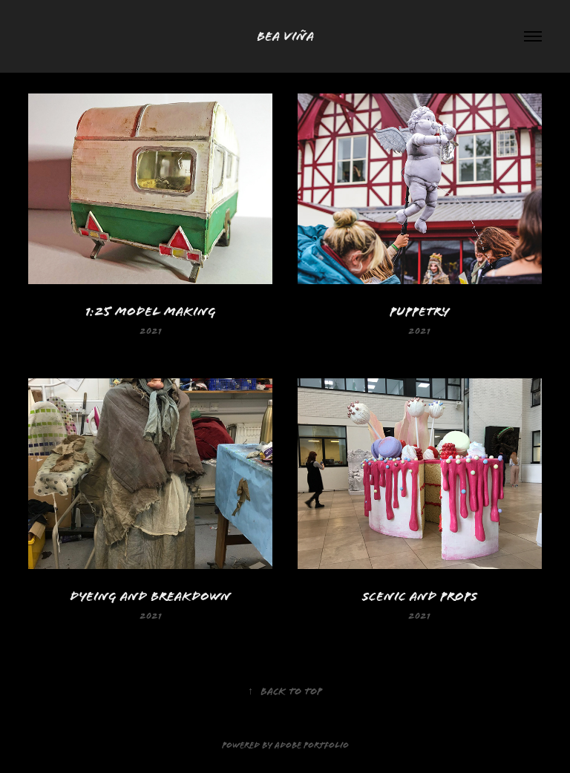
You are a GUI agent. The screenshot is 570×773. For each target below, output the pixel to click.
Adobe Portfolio (312, 745)
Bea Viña (285, 36)
